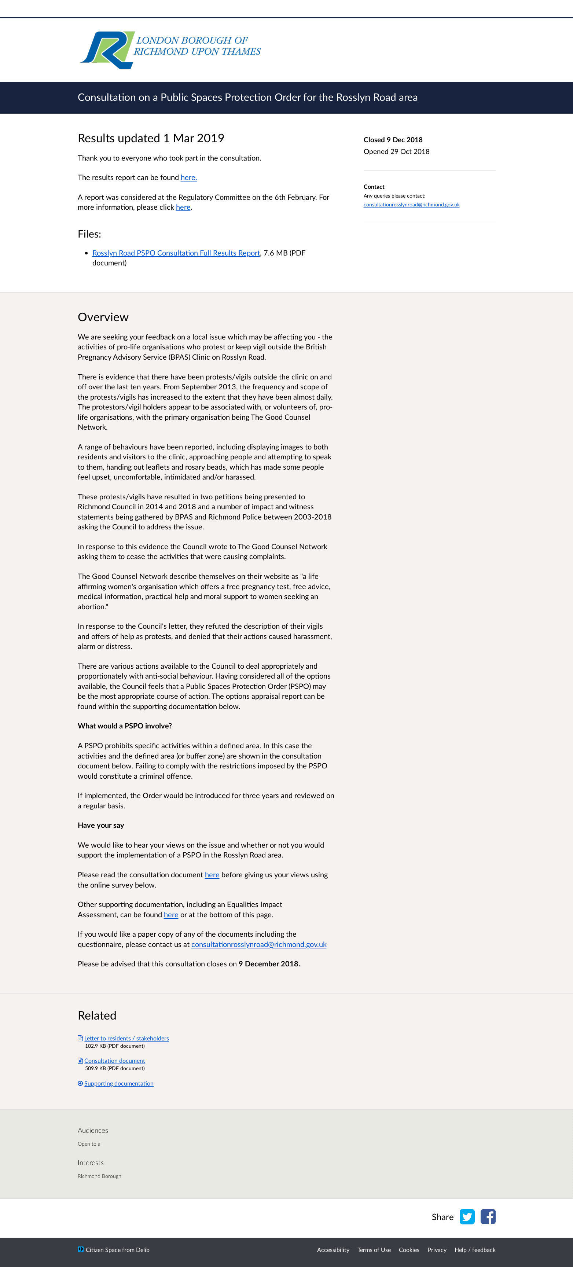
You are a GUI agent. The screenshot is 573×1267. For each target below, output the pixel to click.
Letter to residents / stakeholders (123, 1038)
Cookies (409, 1249)
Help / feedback (475, 1249)
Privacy (437, 1249)
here (212, 874)
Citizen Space (103, 1249)
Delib (143, 1249)
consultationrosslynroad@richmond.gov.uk (412, 204)
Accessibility (333, 1249)
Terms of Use (374, 1249)
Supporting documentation (116, 1083)
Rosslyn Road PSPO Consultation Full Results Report (176, 252)
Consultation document (112, 1060)
